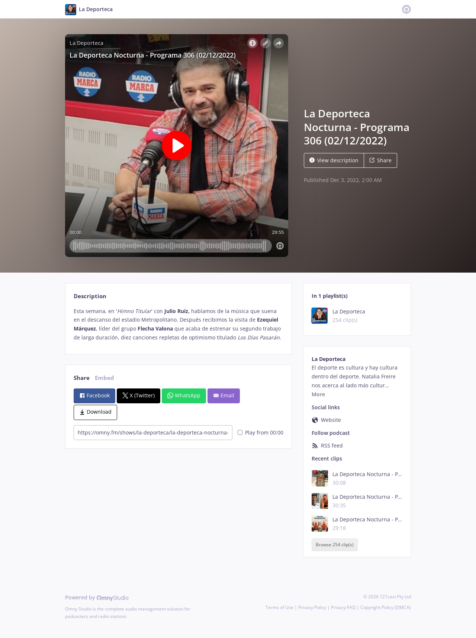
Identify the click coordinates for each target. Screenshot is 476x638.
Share (380, 160)
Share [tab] (82, 378)
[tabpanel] (178, 324)
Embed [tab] (104, 378)
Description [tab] (90, 296)
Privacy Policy (312, 607)
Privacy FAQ (343, 607)
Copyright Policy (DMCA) (385, 607)
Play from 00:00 (260, 432)
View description (333, 160)
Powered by (97, 597)
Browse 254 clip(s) (335, 544)
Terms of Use (279, 607)
